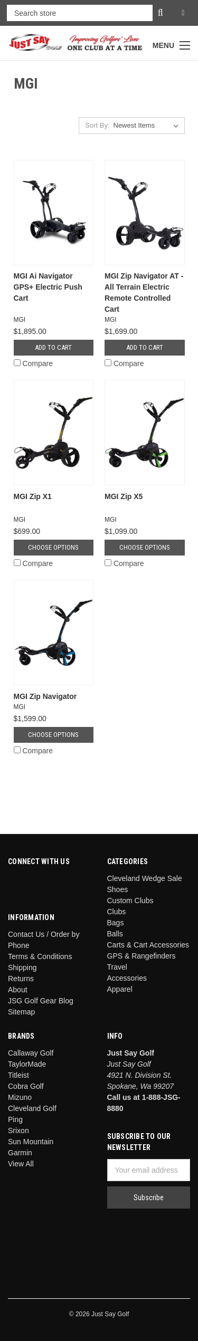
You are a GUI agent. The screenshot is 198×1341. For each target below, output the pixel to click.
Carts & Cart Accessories (148, 945)
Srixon (18, 1130)
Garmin (20, 1152)
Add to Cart (53, 347)
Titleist (18, 1075)
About (17, 989)
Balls (115, 934)
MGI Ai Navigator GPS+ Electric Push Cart (48, 287)
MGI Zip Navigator (45, 696)
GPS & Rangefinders (141, 956)
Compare (33, 363)
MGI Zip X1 (33, 496)
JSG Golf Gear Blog (40, 1001)
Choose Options (53, 547)
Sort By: (97, 125)
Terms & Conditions (40, 956)
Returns (21, 978)
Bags (115, 922)
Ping (15, 1119)
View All (21, 1164)
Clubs (116, 911)
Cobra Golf (26, 1086)
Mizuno (20, 1097)
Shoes (117, 889)
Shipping (22, 967)
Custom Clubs (130, 900)
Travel (117, 967)
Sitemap (21, 1012)
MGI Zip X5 (124, 496)
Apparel (120, 989)
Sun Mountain (30, 1141)
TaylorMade (27, 1064)
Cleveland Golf (32, 1108)
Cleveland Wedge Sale (144, 878)
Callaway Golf (30, 1053)
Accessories (127, 978)
